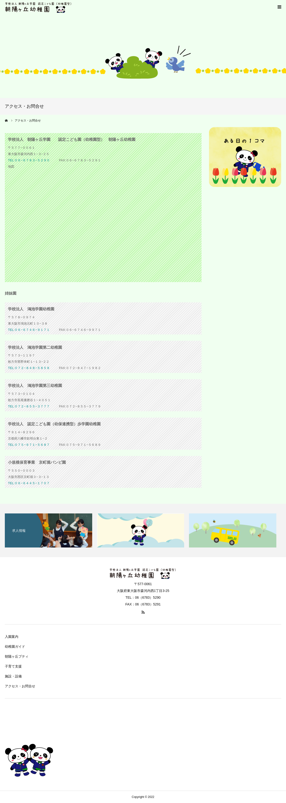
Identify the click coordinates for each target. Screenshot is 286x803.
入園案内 (11, 637)
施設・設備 (13, 676)
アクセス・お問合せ (20, 686)
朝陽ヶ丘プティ (16, 656)
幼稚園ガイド (15, 646)
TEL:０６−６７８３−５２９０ (29, 160)
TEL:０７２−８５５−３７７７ (29, 406)
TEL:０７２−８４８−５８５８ (29, 368)
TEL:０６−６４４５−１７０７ (29, 483)
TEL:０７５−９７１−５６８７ (29, 445)
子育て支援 (13, 666)
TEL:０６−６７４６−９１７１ (29, 330)
